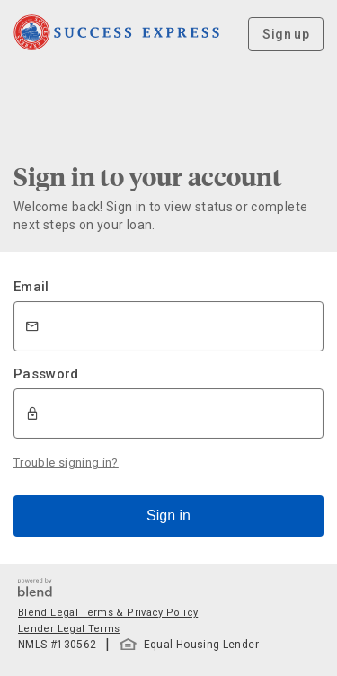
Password (46, 374)
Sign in (168, 515)
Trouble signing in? (66, 462)
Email (31, 287)
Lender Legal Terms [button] (69, 629)
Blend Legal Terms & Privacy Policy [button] (108, 612)
